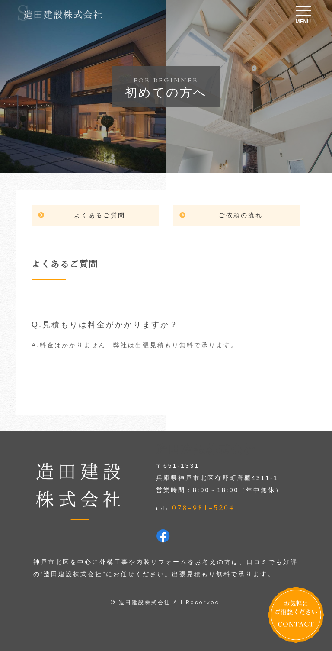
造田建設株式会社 (145, 602)
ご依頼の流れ (241, 215)
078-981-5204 (203, 508)
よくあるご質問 (99, 215)
